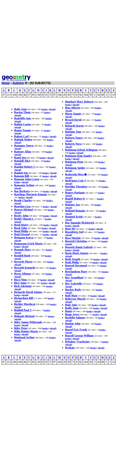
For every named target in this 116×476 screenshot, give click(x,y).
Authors (18, 83)
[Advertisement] (36, 37)
